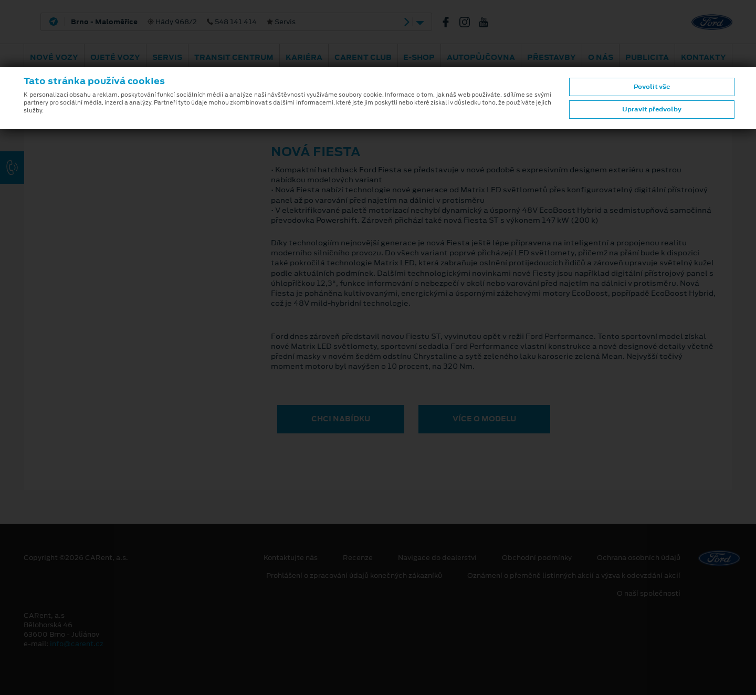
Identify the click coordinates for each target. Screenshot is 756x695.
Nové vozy (54, 57)
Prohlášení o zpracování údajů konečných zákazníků (354, 575)
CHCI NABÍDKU (340, 418)
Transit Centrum (234, 57)
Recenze (358, 558)
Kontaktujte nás (291, 558)
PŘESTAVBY (551, 57)
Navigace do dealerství (437, 558)
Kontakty (703, 57)
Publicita (647, 57)
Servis (167, 57)
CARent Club (363, 57)
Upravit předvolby (651, 109)
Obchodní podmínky (537, 558)
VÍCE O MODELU (484, 418)
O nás (600, 57)
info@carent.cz (76, 644)
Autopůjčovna (481, 57)
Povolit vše (652, 86)
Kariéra (304, 57)
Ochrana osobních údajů (638, 558)
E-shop (419, 57)
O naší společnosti (648, 593)
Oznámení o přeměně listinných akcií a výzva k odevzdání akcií (573, 575)
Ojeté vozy (115, 57)
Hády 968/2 (183, 22)
